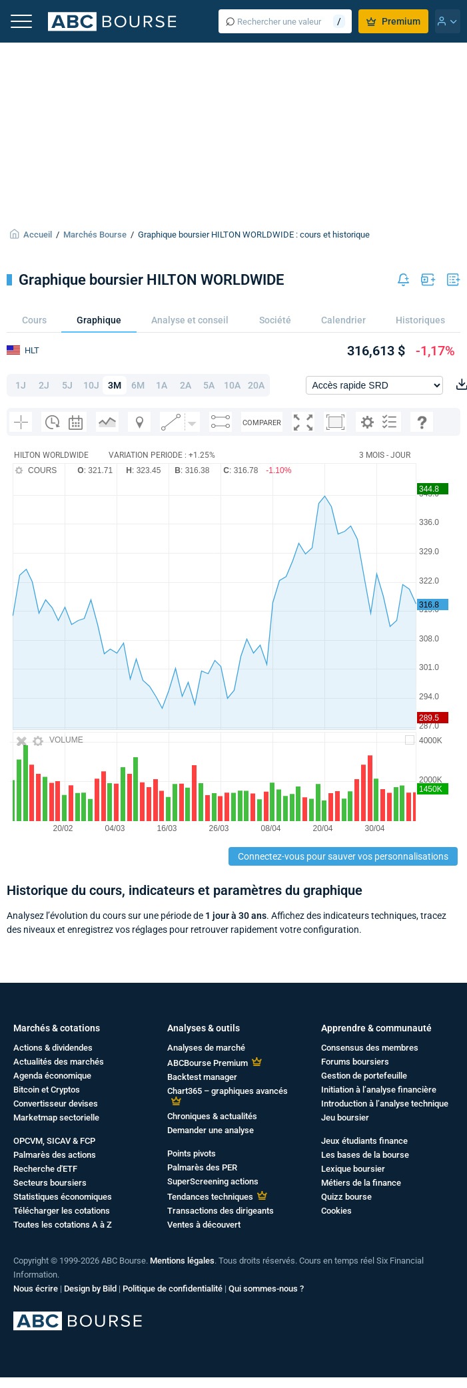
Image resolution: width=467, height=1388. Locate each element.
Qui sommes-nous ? (266, 1289)
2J (44, 385)
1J (20, 385)
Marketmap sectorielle (56, 1118)
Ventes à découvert (203, 1225)
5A (209, 385)
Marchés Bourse (95, 235)
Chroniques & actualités (212, 1116)
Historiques (420, 320)
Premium (393, 21)
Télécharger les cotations (61, 1211)
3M (114, 385)
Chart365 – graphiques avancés (227, 1091)
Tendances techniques (210, 1197)
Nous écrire (35, 1289)
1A (161, 385)
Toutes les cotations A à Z (62, 1225)
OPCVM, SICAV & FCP (54, 1141)
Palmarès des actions (54, 1155)
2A (185, 385)
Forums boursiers (355, 1062)
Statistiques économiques (62, 1197)
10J (91, 385)
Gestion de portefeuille (364, 1076)
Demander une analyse (210, 1130)
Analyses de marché (206, 1048)
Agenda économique (52, 1076)
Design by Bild (90, 1289)
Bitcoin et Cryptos (46, 1090)
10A (232, 385)
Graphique (99, 320)
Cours (34, 320)
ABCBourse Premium (207, 1063)
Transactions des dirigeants (220, 1211)
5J (67, 385)
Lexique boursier (353, 1169)
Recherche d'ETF (45, 1169)
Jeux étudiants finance (364, 1141)
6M (138, 385)
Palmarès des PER (202, 1167)
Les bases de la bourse (365, 1155)
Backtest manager (202, 1077)
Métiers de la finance (361, 1183)
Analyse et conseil (190, 320)
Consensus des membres (369, 1048)
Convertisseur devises (55, 1104)
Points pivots (191, 1153)
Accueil (37, 235)
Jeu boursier (345, 1118)
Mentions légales (182, 1261)
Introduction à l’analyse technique (384, 1104)
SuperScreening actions (212, 1181)
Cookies (336, 1211)
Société (275, 320)
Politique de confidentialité (173, 1289)
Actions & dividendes (53, 1048)
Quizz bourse (346, 1197)
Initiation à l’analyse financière (378, 1090)
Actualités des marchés (58, 1062)
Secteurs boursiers (50, 1183)
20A (256, 385)
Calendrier (343, 320)
